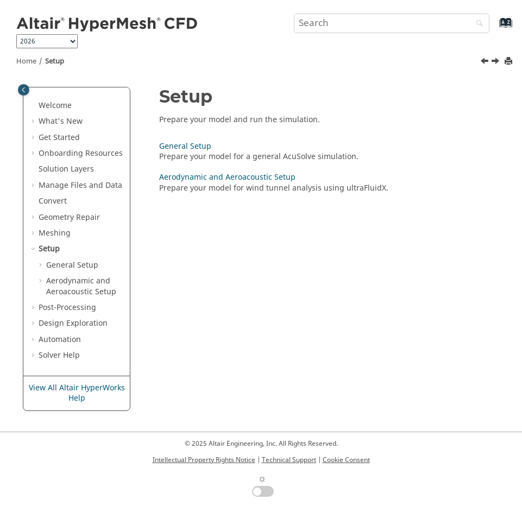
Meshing (55, 233)
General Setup (72, 265)
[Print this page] (509, 61)
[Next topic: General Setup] (496, 62)
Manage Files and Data (80, 185)
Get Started (59, 137)
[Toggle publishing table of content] (23, 90)
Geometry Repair (69, 217)
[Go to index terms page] (494, 28)
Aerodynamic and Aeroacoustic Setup (81, 286)
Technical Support (289, 460)
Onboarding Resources (81, 153)
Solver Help (59, 355)
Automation (60, 339)
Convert (53, 201)
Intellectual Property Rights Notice (204, 460)
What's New (61, 121)
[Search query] (391, 23)
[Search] (477, 24)
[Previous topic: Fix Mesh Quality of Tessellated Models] (485, 62)
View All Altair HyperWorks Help (77, 393)
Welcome (55, 105)
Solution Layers (66, 169)
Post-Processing (67, 307)
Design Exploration (73, 323)
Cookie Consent (346, 460)
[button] (34, 105)
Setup (54, 61)
